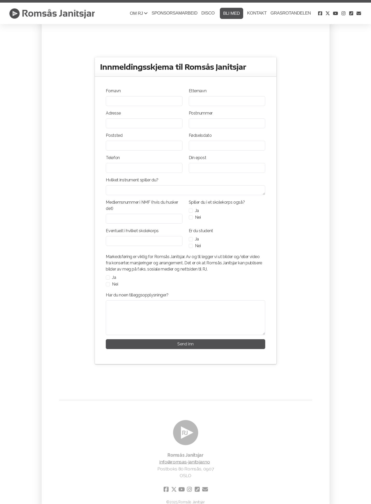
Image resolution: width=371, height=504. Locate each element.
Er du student (201, 230)
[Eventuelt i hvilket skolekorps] (144, 241)
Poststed (114, 135)
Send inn (185, 344)
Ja (197, 210)
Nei (198, 217)
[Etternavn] (227, 101)
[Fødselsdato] (227, 146)
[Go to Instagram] (343, 13)
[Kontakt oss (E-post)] (359, 13)
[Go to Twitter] (328, 13)
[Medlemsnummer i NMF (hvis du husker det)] (144, 219)
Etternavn (198, 90)
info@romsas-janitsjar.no (184, 463)
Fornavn (113, 90)
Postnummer (201, 113)
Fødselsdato (200, 135)
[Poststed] (144, 146)
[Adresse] (144, 123)
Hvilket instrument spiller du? (132, 180)
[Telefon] (144, 168)
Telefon (113, 157)
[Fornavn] (144, 101)
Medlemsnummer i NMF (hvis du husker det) (142, 205)
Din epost (197, 157)
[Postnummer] (227, 123)
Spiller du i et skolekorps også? (217, 202)
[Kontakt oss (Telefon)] (351, 13)
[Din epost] (227, 168)
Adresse (113, 113)
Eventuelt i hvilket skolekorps (132, 230)
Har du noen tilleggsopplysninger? (137, 295)
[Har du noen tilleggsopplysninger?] (185, 317)
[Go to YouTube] (335, 13)
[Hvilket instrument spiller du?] (185, 190)
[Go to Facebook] (320, 13)
